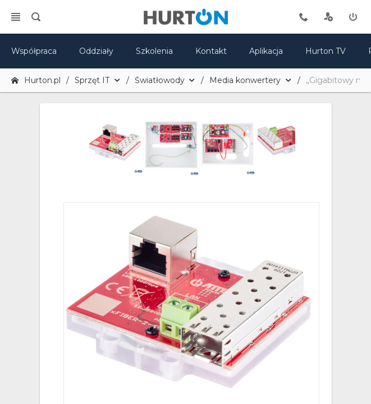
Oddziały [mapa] (96, 51)
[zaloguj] (353, 17)
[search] (36, 17)
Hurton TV (325, 51)
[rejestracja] (328, 17)
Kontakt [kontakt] (211, 51)
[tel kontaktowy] (303, 17)
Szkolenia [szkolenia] (154, 51)
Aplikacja (266, 51)
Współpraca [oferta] (34, 51)
